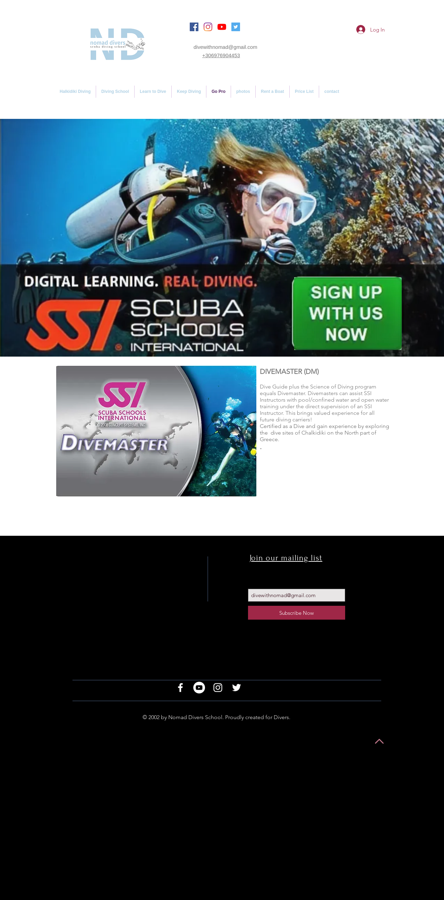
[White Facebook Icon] (180, 687)
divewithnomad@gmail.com (225, 47)
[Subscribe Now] (296, 613)
